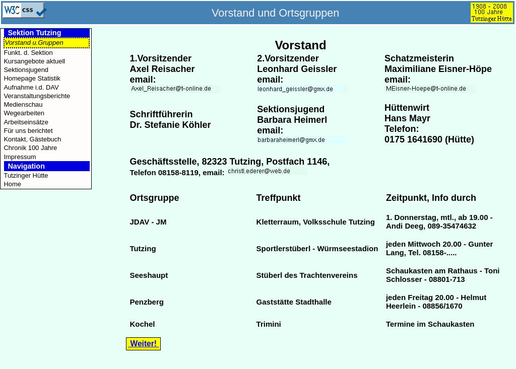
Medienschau (23, 104)
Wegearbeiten (24, 113)
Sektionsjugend (26, 69)
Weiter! (143, 343)
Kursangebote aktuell (34, 61)
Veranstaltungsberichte (37, 96)
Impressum (20, 157)
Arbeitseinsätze (26, 122)
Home (12, 184)
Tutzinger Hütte (26, 175)
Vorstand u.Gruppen (34, 42)
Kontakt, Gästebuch (32, 139)
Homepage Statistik (32, 78)
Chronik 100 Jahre (30, 148)
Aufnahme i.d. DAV (31, 87)
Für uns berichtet (28, 130)
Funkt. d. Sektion (28, 52)
